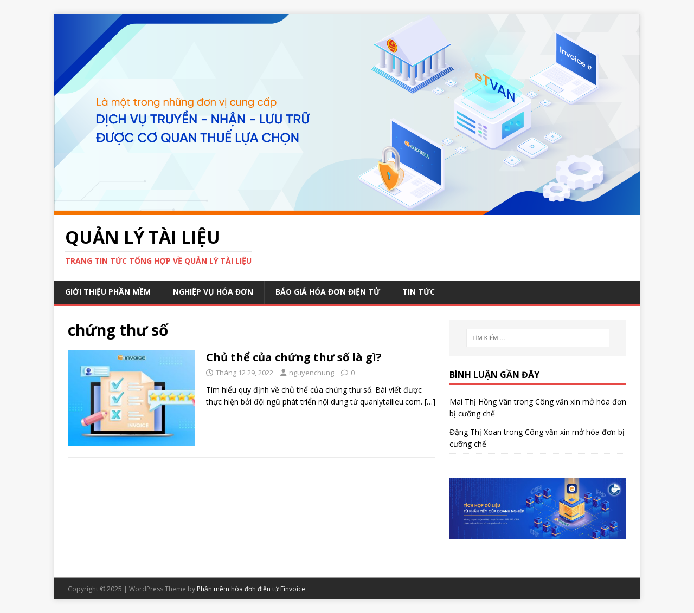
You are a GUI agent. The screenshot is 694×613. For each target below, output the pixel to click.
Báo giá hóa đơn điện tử (327, 291)
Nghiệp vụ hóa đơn (213, 291)
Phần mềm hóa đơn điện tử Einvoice (251, 589)
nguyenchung (311, 372)
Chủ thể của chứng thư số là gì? (294, 357)
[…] (430, 401)
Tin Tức (418, 291)
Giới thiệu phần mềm (108, 291)
